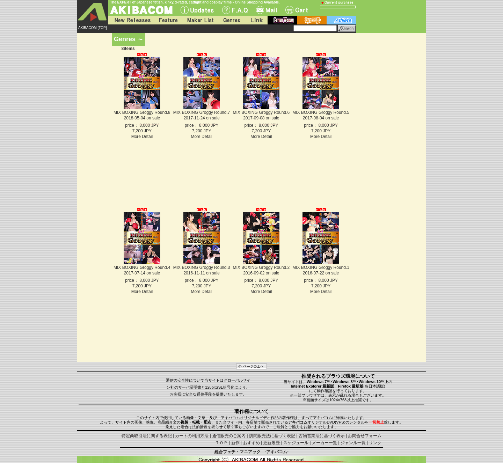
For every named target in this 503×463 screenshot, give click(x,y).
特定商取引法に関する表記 (147, 435)
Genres (231, 20)
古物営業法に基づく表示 (322, 435)
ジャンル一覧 (353, 442)
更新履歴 (271, 442)
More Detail (142, 136)
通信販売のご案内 (229, 435)
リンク (375, 442)
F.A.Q (235, 10)
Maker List (200, 20)
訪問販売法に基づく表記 (272, 435)
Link (256, 20)
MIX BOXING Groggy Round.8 (142, 112)
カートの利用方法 (192, 435)
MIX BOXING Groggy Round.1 (320, 267)
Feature (168, 20)
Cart (296, 10)
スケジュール (295, 442)
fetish (282, 20)
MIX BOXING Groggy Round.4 (142, 267)
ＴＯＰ (221, 442)
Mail (266, 10)
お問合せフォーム (364, 435)
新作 (235, 442)
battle (312, 20)
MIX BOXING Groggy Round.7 (201, 112)
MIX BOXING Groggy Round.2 (261, 267)
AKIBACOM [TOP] (92, 28)
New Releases (131, 20)
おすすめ (251, 442)
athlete (341, 20)
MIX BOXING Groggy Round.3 (201, 267)
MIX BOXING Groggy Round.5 (320, 112)
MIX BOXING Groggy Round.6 (261, 112)
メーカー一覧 (324, 442)
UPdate (197, 10)
